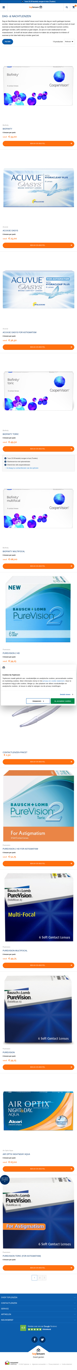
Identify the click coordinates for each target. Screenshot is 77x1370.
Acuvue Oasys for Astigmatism (19, 332)
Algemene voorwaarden (39, 1363)
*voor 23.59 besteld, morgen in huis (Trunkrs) (22, 458)
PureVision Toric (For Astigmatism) (22, 1256)
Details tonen (65, 694)
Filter (7, 41)
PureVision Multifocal (15, 951)
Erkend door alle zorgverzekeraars (40, 2)
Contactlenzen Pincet (15, 752)
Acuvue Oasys (10, 231)
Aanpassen (38, 701)
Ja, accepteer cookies (62, 701)
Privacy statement (54, 1363)
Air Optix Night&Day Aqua (16, 1154)
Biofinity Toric (11, 434)
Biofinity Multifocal (14, 551)
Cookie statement (67, 1363)
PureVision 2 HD (11, 653)
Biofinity (7, 129)
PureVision (9, 1052)
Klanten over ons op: (35, 1326)
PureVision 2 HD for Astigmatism (20, 849)
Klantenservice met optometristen (18, 461)
